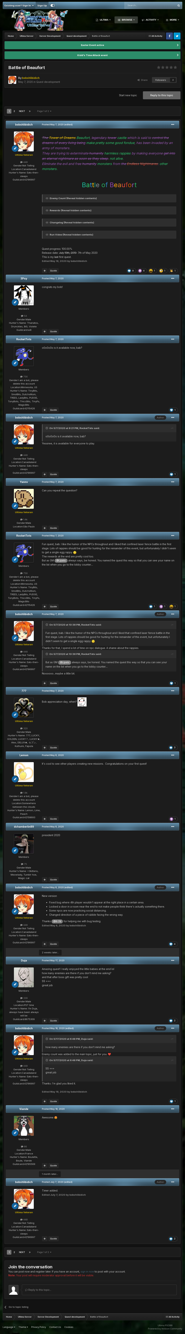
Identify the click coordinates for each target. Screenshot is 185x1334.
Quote (53, 270)
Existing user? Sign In (19, 5)
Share (142, 79)
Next (22, 111)
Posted (53, 124)
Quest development (48, 81)
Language (9, 1327)
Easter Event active (92, 45)
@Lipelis (61, 560)
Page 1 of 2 (44, 111)
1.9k (23, 792)
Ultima (104, 19)
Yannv (24, 481)
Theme (23, 1327)
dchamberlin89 (24, 826)
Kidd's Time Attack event (92, 55)
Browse (127, 19)
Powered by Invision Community (165, 1328)
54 (24, 315)
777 (23, 690)
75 (24, 864)
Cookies (68, 1327)
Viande (23, 1108)
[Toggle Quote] (47, 428)
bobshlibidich (24, 124)
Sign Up (42, 5)
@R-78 (57, 921)
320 (24, 728)
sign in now (87, 1271)
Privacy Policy (38, 1327)
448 (24, 162)
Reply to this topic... (38, 1289)
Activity (151, 19)
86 (24, 1146)
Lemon (24, 755)
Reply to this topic (161, 95)
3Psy (24, 278)
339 (24, 998)
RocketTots (23, 339)
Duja (24, 960)
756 (24, 376)
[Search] (141, 5)
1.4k (23, 519)
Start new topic (128, 95)
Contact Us (55, 1327)
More (173, 19)
